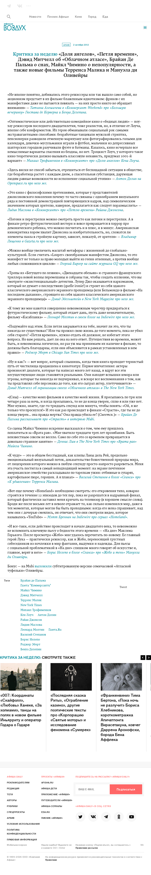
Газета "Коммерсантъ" (35, 585)
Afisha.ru (47, 782)
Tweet (123, 587)
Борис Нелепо (30, 639)
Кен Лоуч (26, 615)
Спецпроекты (16, 812)
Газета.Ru (55, 629)
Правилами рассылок (87, 847)
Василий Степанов (33, 634)
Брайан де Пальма (33, 580)
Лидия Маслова (31, 625)
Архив (66, 45)
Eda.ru (45, 812)
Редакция (13, 788)
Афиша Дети (49, 788)
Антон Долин (47, 615)
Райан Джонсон (31, 620)
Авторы (12, 800)
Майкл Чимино (31, 590)
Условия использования (23, 823)
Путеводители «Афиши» (57, 800)
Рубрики (12, 806)
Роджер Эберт (30, 644)
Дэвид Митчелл (31, 595)
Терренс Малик (30, 600)
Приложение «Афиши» (55, 794)
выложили (43, 566)
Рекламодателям (18, 782)
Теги (10, 794)
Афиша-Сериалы (51, 806)
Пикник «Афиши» (52, 817)
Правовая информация (22, 839)
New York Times (31, 605)
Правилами (51, 859)
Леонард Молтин (32, 629)
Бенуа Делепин (30, 649)
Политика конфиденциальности (21, 831)
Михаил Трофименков (35, 610)
